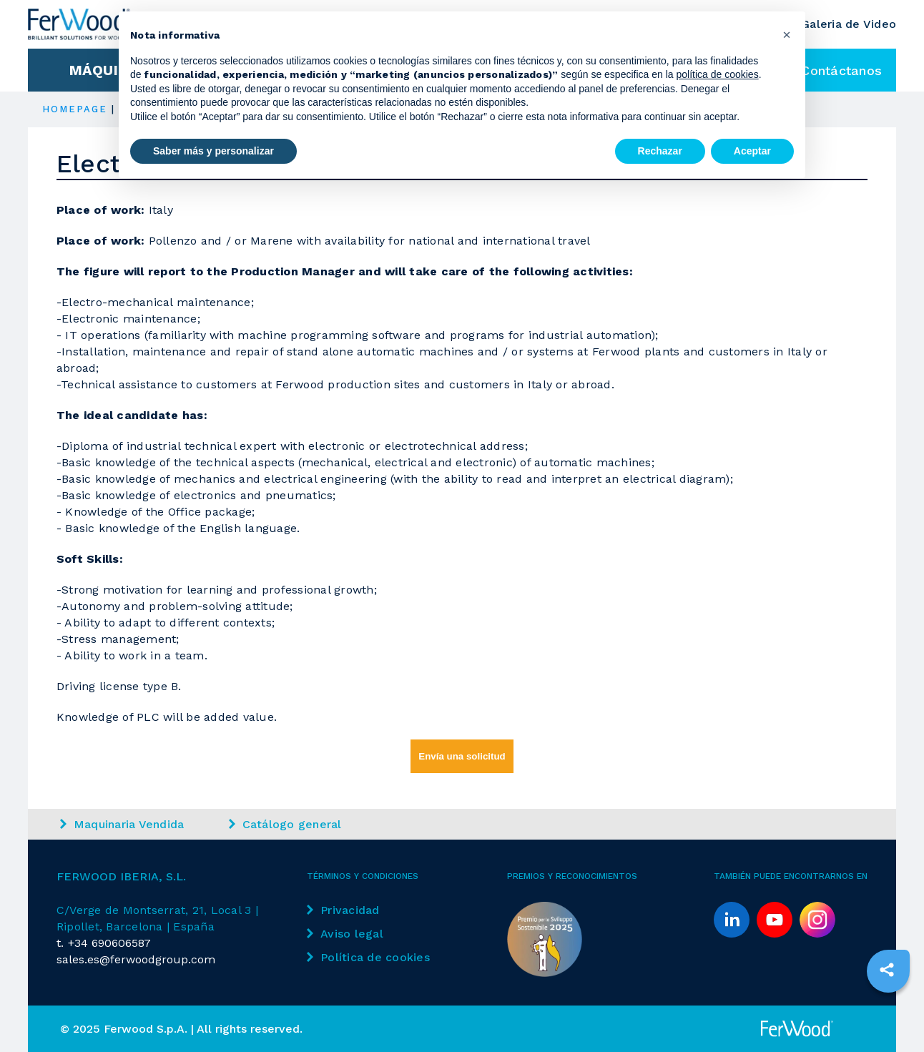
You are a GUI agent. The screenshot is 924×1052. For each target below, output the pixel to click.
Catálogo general (285, 824)
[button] (786, 34)
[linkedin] (731, 920)
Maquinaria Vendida (122, 824)
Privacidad (343, 910)
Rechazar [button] (660, 151)
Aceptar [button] (752, 151)
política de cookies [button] (717, 74)
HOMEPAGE (75, 109)
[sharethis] (887, 970)
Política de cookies (368, 957)
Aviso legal (345, 933)
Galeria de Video (848, 24)
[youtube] (774, 920)
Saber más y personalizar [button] (213, 151)
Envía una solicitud (461, 756)
